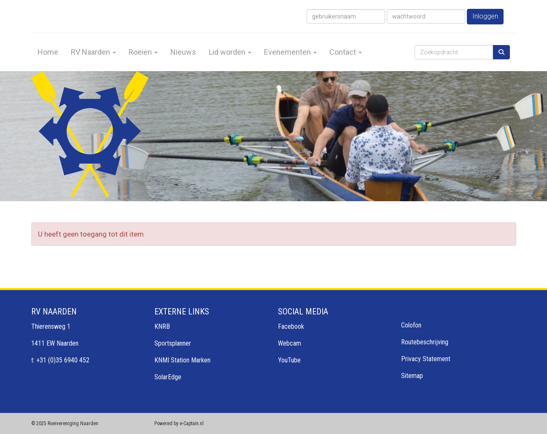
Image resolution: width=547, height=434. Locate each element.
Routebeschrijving (424, 342)
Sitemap (412, 376)
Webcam (289, 343)
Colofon (411, 325)
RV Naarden (93, 52)
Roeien (143, 52)
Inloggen (485, 16)
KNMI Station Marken (182, 360)
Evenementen (290, 52)
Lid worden (230, 52)
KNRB (162, 326)
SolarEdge (167, 377)
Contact (345, 52)
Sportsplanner (172, 343)
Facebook (291, 326)
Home (48, 52)
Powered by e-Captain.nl (179, 423)
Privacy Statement (425, 359)
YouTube (289, 360)
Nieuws (183, 52)
